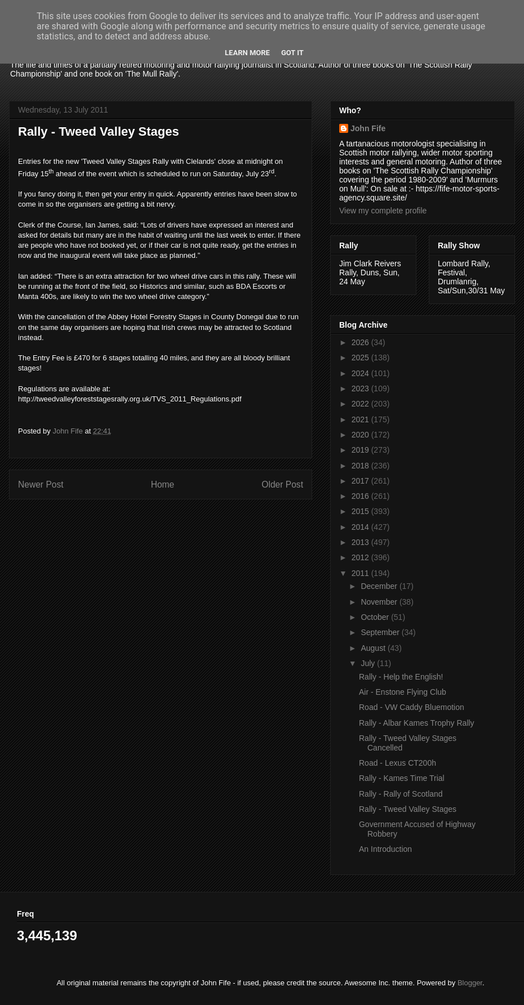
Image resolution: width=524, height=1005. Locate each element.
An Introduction (385, 849)
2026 (361, 342)
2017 (361, 480)
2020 (361, 434)
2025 (361, 357)
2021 (361, 419)
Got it (292, 52)
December (380, 586)
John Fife (367, 128)
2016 (361, 496)
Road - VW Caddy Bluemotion (411, 707)
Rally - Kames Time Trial (402, 778)
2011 (361, 573)
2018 (361, 465)
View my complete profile (383, 210)
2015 (361, 511)
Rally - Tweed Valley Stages (407, 809)
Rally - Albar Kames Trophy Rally (416, 722)
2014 (361, 526)
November (380, 601)
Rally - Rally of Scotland (401, 793)
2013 (361, 542)
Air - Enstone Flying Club (402, 691)
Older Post (282, 484)
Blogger (470, 983)
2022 (361, 403)
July (369, 663)
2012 (361, 557)
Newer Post (41, 484)
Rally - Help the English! (401, 676)
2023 (361, 388)
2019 (361, 449)
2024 (361, 373)
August (374, 648)
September (381, 632)
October (376, 617)
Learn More (247, 52)
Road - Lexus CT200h (397, 762)
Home (163, 484)
